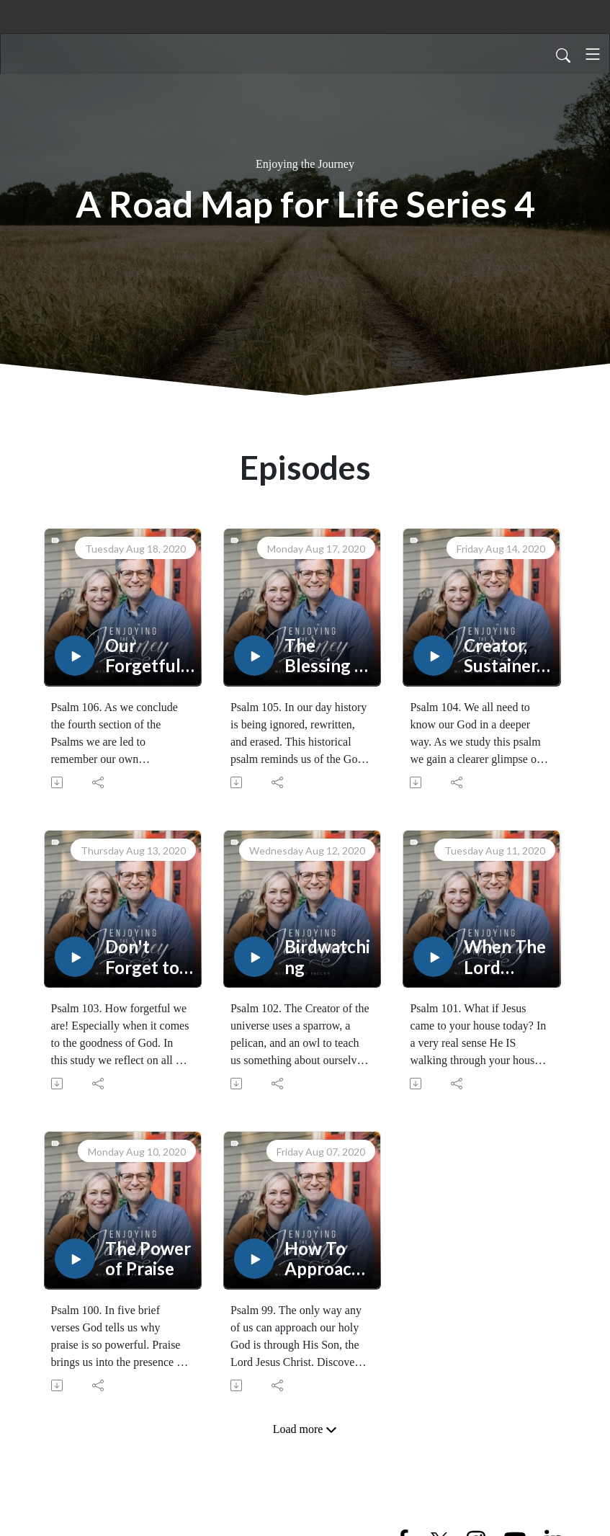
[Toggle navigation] (592, 54)
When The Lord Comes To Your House (505, 957)
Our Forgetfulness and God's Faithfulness (148, 656)
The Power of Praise (148, 1259)
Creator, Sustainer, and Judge (504, 656)
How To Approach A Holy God (323, 1259)
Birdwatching (327, 957)
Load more (305, 1429)
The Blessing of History (328, 656)
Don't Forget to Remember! (148, 957)
